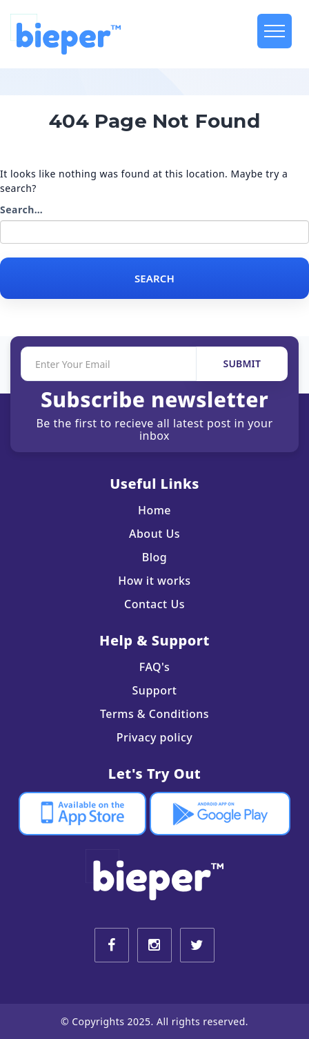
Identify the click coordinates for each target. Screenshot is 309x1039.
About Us (154, 533)
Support (154, 690)
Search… (21, 209)
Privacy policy (155, 737)
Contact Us (154, 604)
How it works (154, 580)
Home (154, 510)
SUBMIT (242, 363)
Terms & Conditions (154, 713)
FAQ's (154, 666)
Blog (154, 557)
